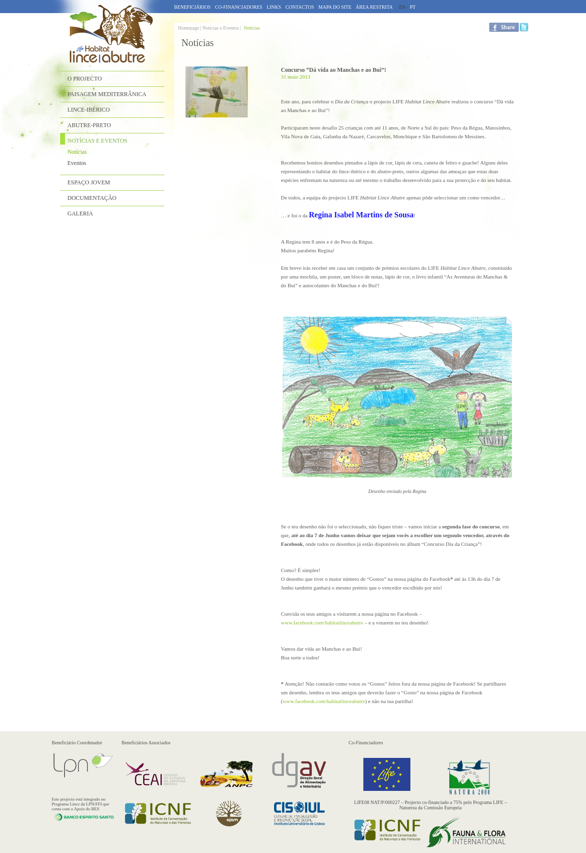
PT (413, 7)
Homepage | (190, 28)
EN (402, 7)
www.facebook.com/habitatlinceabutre (322, 622)
